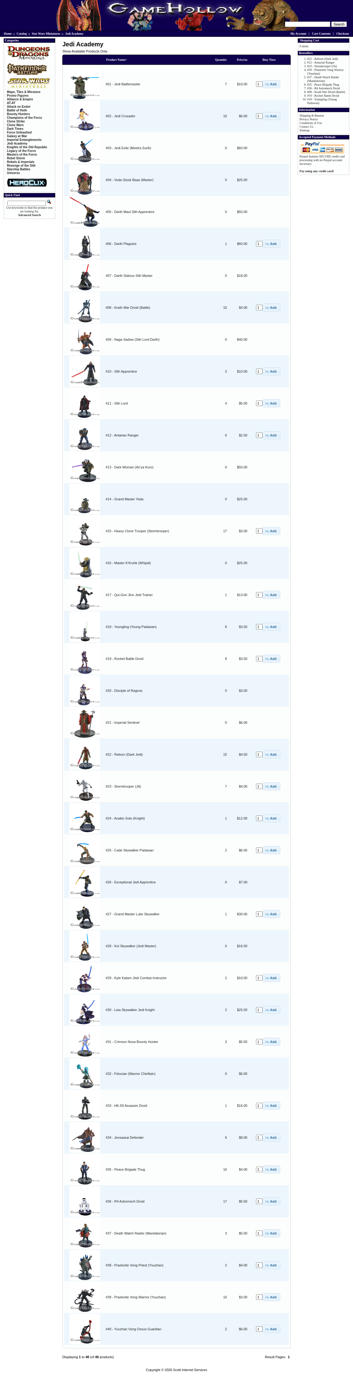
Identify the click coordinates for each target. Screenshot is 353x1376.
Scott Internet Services (190, 1370)
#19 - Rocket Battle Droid (124, 659)
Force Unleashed (19, 132)
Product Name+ (116, 59)
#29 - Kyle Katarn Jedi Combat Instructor (136, 978)
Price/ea (242, 59)
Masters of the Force (22, 154)
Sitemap (305, 130)
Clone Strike (16, 121)
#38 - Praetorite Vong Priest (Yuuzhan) (134, 1265)
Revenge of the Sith (21, 165)
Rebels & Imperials (20, 162)
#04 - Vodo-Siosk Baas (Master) (129, 180)
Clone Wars (15, 125)
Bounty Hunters (18, 114)
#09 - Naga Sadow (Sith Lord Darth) (132, 339)
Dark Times (15, 128)
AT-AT (11, 103)
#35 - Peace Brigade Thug (125, 1169)
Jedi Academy (74, 33)
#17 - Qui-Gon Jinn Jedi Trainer (129, 595)
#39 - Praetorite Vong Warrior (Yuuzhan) (136, 1297)
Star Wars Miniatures (46, 33)
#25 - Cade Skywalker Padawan (130, 850)
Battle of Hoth (17, 110)
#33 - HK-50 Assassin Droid (126, 1105)
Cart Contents (321, 33)
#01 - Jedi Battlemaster (123, 84)
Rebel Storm (16, 158)
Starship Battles (18, 169)
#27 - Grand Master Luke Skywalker (132, 914)
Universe (13, 173)
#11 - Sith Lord (117, 403)
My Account (298, 33)
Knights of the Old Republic (27, 147)
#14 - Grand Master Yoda (124, 499)
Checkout (342, 33)
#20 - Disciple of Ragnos (124, 690)
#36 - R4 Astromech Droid (125, 1201)
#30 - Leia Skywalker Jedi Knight (130, 1010)
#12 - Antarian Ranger (122, 435)
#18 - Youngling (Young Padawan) (131, 627)
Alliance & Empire (20, 99)
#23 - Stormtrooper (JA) (123, 786)
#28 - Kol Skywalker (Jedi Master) (131, 946)
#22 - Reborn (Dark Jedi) (124, 754)
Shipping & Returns (312, 115)
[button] (271, 84)
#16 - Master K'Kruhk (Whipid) (128, 563)
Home (8, 33)
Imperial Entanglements (24, 139)
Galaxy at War (17, 136)
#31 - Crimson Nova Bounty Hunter (132, 1042)
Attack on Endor (19, 106)
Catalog (22, 33)
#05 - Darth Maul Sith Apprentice (130, 212)
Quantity (221, 59)
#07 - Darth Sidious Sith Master (129, 275)
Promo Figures (18, 95)
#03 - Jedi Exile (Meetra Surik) (128, 148)
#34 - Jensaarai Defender (125, 1137)
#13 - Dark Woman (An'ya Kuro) (129, 467)
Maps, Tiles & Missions (24, 92)
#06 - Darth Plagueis (121, 244)
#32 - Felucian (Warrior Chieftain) (130, 1074)
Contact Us (306, 126)
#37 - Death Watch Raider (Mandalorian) (136, 1233)
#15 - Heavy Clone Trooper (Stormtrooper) (137, 531)
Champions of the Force (24, 117)
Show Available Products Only (84, 51)
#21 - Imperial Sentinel (122, 722)
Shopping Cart (309, 40)
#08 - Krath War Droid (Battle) (128, 307)
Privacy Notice (309, 119)
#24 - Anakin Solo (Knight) (125, 818)
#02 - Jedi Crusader (120, 116)
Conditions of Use (311, 123)
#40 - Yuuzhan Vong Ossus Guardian (133, 1329)
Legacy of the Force (21, 151)
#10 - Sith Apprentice (121, 371)
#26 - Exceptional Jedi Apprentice (131, 882)
